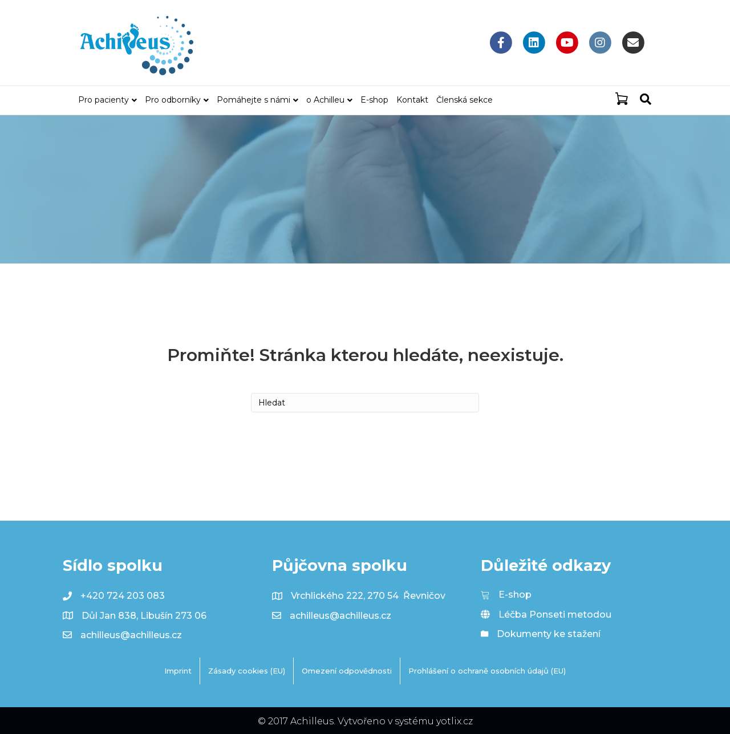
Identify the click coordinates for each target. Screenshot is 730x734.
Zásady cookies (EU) (246, 670)
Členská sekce (464, 100)
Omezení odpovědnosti (347, 670)
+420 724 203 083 (122, 595)
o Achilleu (325, 100)
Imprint (178, 670)
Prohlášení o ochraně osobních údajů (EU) (487, 670)
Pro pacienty (103, 100)
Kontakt (412, 100)
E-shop (374, 100)
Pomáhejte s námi (253, 100)
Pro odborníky (173, 100)
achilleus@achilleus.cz (131, 635)
